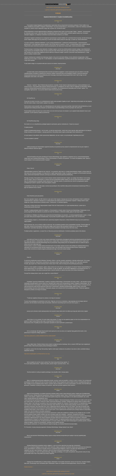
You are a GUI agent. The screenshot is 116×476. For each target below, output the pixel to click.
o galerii (46, 9)
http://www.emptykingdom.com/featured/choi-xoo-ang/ (37, 353)
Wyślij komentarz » (28, 467)
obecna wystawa (54, 7)
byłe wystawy (62, 7)
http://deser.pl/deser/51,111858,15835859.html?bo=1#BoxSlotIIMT (40, 335)
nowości (67, 7)
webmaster (67, 473)
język (47, 7)
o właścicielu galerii (54, 9)
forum (58, 13)
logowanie (64, 9)
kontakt (69, 9)
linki (60, 9)
